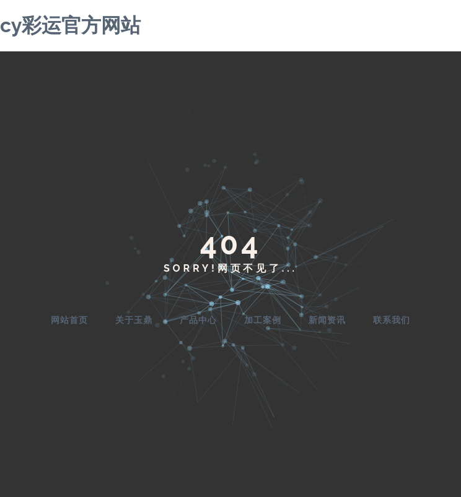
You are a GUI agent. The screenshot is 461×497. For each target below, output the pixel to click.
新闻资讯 (327, 320)
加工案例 (262, 320)
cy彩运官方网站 (70, 25)
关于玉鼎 (133, 320)
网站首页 (69, 320)
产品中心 (198, 320)
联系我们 (391, 320)
